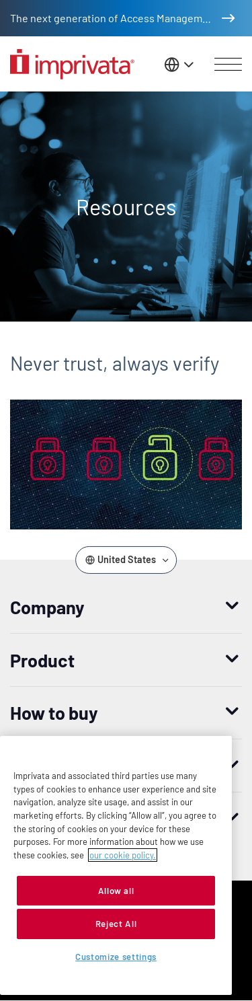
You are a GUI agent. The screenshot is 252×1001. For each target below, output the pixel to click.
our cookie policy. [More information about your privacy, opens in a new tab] (122, 855)
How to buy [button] (54, 712)
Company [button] (47, 607)
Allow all (116, 890)
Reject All (116, 923)
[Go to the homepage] (72, 64)
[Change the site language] (180, 64)
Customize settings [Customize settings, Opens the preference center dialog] (116, 956)
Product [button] (42, 660)
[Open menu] (228, 64)
